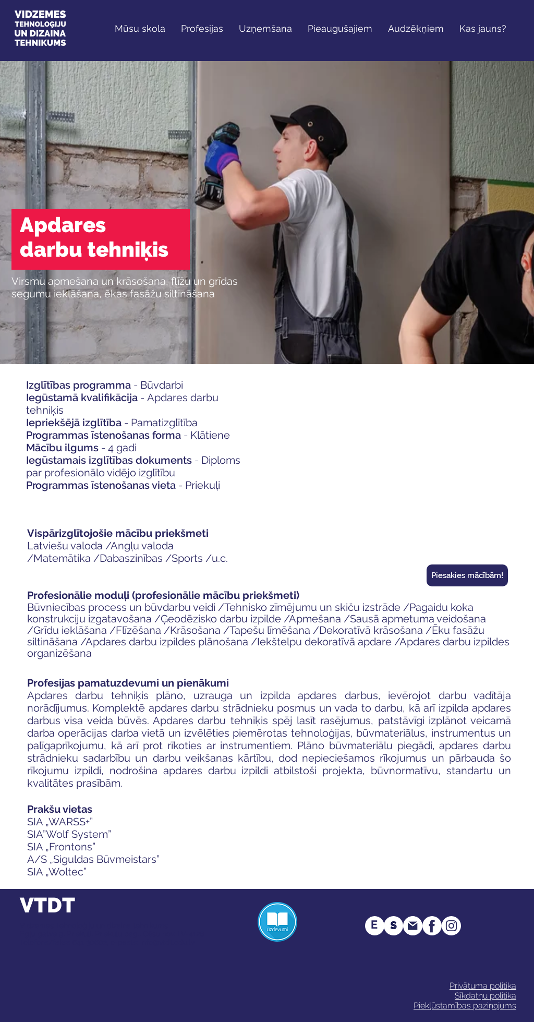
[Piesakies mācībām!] (467, 575)
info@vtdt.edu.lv (167, 942)
